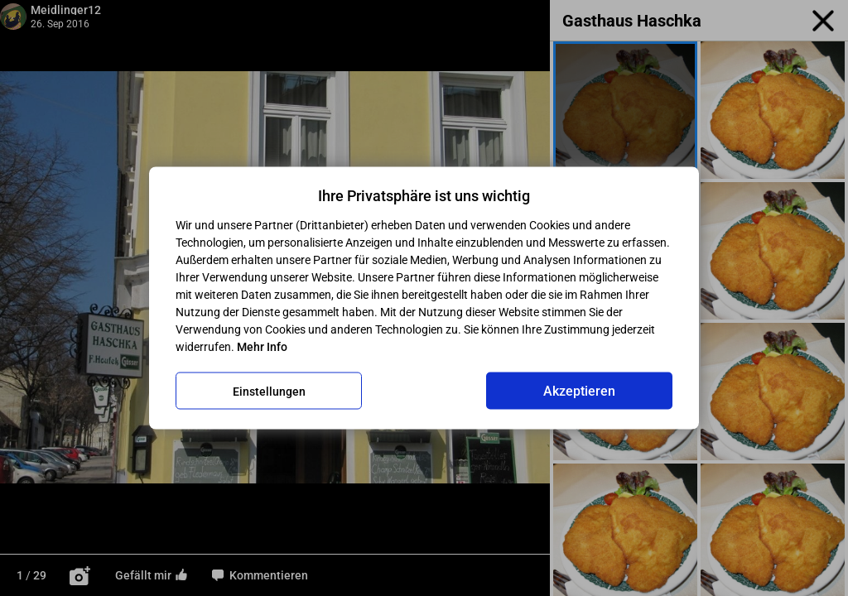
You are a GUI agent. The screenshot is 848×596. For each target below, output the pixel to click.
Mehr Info (262, 346)
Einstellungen (269, 390)
